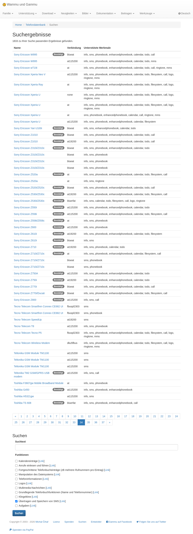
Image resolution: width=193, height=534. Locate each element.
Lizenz (56, 521)
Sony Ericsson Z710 (25, 247)
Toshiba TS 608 (22, 402)
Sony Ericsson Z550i (25, 207)
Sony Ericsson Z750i (25, 280)
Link (41, 461)
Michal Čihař (41, 521)
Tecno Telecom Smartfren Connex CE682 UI (38, 306)
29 (45, 422)
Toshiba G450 (21, 389)
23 (169, 416)
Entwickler (96, 521)
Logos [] (23, 483)
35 (88, 422)
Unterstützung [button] (28, 13)
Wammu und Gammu (20, 4)
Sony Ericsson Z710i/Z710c (29, 253)
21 (154, 416)
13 (96, 416)
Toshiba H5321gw (24, 396)
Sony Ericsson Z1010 (26, 134)
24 (176, 416)
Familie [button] (8, 13)
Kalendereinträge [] (30, 461)
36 (95, 422)
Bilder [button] (86, 13)
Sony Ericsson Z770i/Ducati (29, 293)
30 (52, 422)
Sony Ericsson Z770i (25, 286)
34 (81, 422)
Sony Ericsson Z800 (25, 299)
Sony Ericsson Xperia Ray (28, 84)
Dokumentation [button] (106, 13)
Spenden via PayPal (21, 529)
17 (125, 416)
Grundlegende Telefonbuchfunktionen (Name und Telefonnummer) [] (57, 492)
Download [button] (49, 13)
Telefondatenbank (36, 24)
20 (147, 416)
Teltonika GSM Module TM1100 (31, 353)
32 (66, 422)
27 (30, 422)
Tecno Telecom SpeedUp (28, 319)
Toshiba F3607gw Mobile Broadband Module (38, 383)
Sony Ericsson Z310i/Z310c (29, 148)
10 (74, 416)
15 (111, 416)
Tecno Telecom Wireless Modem (32, 343)
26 (23, 422)
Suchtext (20, 441)
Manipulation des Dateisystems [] (37, 474)
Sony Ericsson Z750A (26, 273)
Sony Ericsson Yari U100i (28, 128)
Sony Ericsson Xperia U (27, 94)
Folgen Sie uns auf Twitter (151, 521)
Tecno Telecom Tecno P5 (28, 332)
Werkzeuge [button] (147, 13)
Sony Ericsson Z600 (25, 227)
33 (74, 422)
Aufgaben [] (25, 505)
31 (59, 422)
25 (16, 422)
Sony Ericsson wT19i (25, 67)
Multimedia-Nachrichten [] (33, 487)
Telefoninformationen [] (32, 478)
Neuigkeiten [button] (69, 13)
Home (18, 24)
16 (118, 416)
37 (103, 422)
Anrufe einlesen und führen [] (35, 465)
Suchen (82, 521)
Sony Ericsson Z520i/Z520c (29, 187)
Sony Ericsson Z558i (25, 214)
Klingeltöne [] (26, 496)
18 (132, 416)
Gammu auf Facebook (119, 521)
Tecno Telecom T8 (24, 326)
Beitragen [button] (127, 13)
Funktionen (22, 454)
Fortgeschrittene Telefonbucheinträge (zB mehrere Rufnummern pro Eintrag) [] (62, 470)
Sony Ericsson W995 (25, 54)
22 (161, 416)
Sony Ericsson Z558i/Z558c (29, 220)
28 (37, 422)
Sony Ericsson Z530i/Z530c (29, 194)
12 (89, 416)
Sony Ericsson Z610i (25, 233)
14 (103, 416)
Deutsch (184, 13)
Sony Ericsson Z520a (26, 174)
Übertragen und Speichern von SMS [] (40, 501)
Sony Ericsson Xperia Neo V (30, 74)
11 (82, 416)
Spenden (69, 521)
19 (140, 416)
